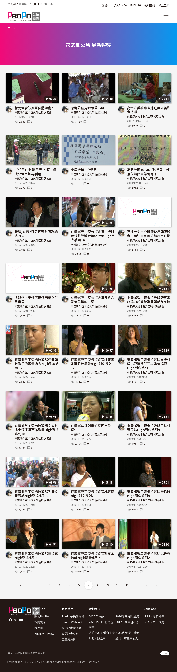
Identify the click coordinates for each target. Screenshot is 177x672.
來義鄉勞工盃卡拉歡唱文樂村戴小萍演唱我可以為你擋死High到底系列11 (148, 363)
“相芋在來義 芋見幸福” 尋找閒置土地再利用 (35, 171)
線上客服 (164, 5)
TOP (164, 653)
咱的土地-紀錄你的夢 (102, 632)
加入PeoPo (120, 5)
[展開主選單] (165, 16)
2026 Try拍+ (97, 616)
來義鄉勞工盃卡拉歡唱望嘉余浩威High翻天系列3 (92, 555)
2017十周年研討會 (127, 622)
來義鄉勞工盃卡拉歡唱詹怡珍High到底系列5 (148, 493)
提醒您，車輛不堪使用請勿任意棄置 (36, 299)
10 (117, 585)
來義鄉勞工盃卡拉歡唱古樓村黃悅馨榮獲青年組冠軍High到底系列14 (93, 235)
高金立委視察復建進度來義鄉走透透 (148, 109)
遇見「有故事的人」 (128, 638)
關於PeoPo (41, 616)
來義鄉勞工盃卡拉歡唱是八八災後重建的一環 (92, 299)
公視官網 (149, 5)
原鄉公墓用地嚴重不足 (87, 107)
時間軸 (38, 627)
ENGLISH (135, 5)
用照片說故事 (97, 638)
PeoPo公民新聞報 (73, 616)
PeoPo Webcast (72, 622)
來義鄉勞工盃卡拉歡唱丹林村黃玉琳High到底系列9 (148, 427)
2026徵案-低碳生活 (127, 616)
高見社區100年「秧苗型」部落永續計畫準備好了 (148, 171)
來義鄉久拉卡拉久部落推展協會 (33, 112)
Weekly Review (44, 633)
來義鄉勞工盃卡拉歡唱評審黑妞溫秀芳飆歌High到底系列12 (92, 363)
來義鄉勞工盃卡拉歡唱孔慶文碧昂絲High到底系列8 (36, 493)
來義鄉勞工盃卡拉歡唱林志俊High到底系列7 (92, 493)
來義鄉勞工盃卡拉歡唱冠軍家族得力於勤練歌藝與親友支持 (148, 299)
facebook (11, 620)
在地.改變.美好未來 (127, 632)
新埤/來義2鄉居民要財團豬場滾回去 (36, 233)
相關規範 (40, 622)
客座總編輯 (69, 639)
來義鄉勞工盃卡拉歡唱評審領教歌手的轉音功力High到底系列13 (37, 363)
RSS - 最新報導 (154, 616)
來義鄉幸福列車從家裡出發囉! (91, 427)
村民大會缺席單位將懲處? (34, 107)
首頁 (10, 28)
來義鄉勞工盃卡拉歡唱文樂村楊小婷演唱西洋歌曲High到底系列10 (37, 429)
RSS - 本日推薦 (154, 622)
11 (127, 585)
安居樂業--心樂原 (84, 169)
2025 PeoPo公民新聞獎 (101, 624)
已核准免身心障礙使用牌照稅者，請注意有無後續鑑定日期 (148, 233)
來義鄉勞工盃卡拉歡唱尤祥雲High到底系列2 (148, 555)
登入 (107, 5)
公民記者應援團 (71, 627)
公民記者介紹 (70, 633)
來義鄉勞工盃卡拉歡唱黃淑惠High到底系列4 (36, 555)
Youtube (21, 620)
